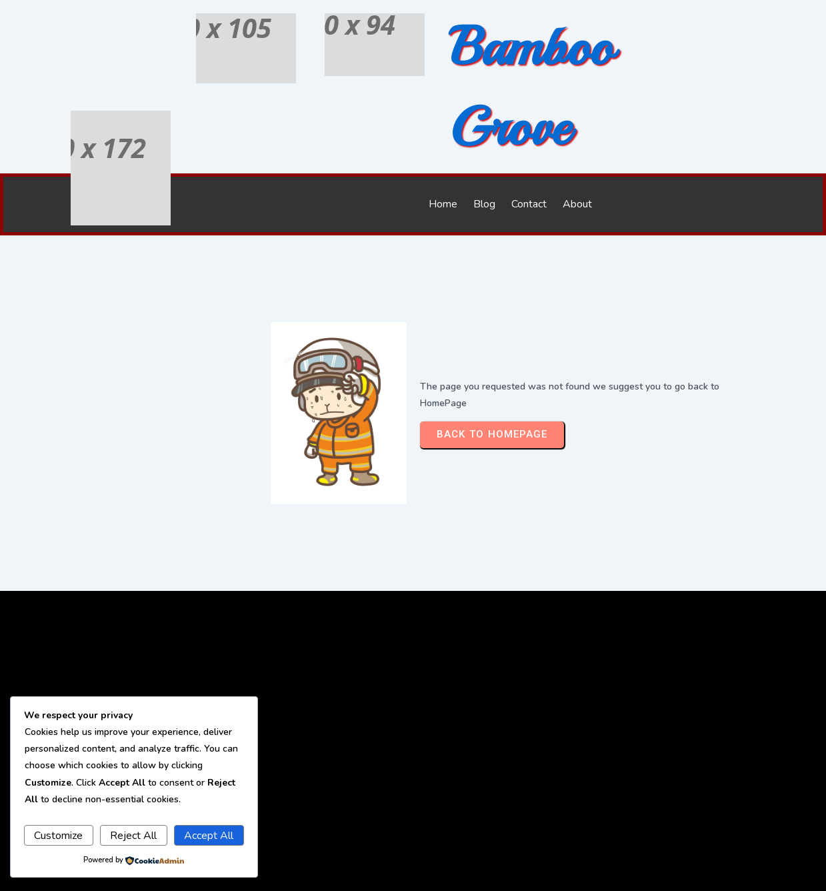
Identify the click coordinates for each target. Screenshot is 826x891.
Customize (58, 835)
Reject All (133, 835)
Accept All (208, 835)
